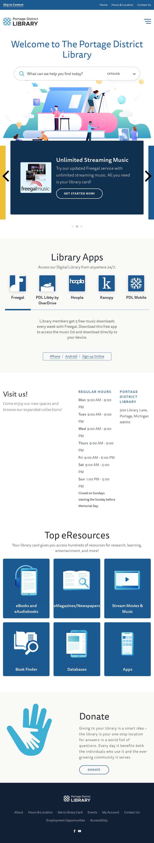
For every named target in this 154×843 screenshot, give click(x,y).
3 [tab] (81, 226)
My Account (110, 812)
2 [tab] (77, 226)
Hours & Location (122, 5)
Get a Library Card (70, 812)
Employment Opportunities (65, 820)
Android (71, 356)
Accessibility (99, 820)
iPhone (55, 356)
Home (103, 5)
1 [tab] (72, 226)
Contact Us (144, 5)
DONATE (94, 828)
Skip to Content (13, 4)
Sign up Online (93, 356)
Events (92, 812)
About (18, 812)
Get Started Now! (79, 193)
